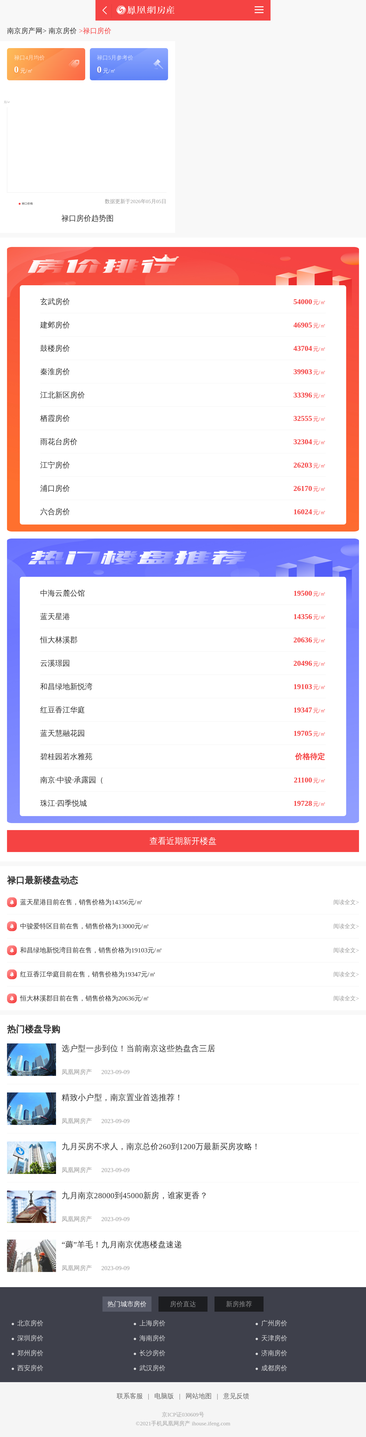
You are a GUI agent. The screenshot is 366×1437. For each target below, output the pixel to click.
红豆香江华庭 (183, 709)
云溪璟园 (183, 663)
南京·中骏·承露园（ (183, 779)
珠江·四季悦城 (183, 803)
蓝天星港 (183, 616)
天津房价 (271, 1338)
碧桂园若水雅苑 (183, 756)
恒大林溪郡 (183, 639)
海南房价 (149, 1338)
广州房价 (271, 1323)
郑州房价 (27, 1353)
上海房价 (149, 1323)
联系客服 (130, 1396)
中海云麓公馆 (183, 593)
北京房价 (27, 1323)
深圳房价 (27, 1338)
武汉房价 (149, 1368)
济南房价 (271, 1353)
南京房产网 (24, 31)
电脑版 (164, 1396)
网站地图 (199, 1396)
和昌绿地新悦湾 (183, 686)
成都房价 (271, 1368)
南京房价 (63, 31)
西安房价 (27, 1368)
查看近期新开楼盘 (183, 841)
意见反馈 (236, 1396)
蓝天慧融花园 (183, 733)
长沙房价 (149, 1353)
